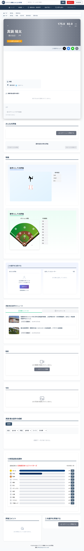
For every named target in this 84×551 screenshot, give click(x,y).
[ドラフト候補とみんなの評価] (13, 2)
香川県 (22, 15)
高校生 (11, 13)
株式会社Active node (43, 550)
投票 (72, 473)
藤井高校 (28, 15)
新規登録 (78, 2)
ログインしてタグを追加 (14, 112)
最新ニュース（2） (24, 312)
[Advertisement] (42, 64)
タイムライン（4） (60, 312)
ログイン (70, 2)
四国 (17, 15)
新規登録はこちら (24, 291)
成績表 (9, 426)
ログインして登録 (42, 372)
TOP (5, 13)
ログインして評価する (66, 133)
